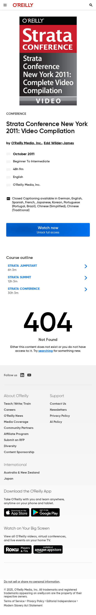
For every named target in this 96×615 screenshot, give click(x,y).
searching (45, 351)
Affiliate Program (16, 434)
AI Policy (56, 422)
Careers (9, 410)
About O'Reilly (16, 395)
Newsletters (58, 410)
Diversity (10, 446)
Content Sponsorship (19, 452)
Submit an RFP (14, 440)
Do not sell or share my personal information (31, 581)
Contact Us (58, 404)
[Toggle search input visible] (91, 5)
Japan (8, 478)
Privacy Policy (60, 416)
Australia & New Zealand (22, 472)
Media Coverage (16, 422)
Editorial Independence (61, 601)
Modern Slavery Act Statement (23, 605)
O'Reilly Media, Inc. (27, 185)
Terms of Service (14, 601)
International (15, 464)
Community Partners (18, 428)
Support (57, 395)
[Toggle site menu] (5, 5)
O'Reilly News (13, 416)
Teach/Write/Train (17, 404)
